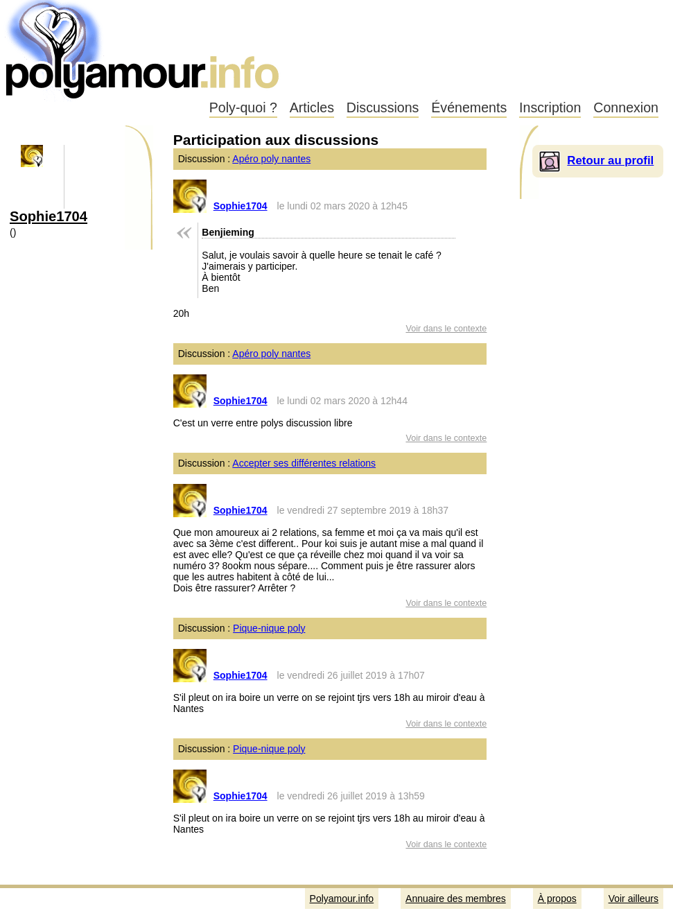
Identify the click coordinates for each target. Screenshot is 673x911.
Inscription (550, 107)
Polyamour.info (143, 48)
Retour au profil (610, 160)
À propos (557, 898)
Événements (469, 107)
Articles (312, 107)
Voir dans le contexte (446, 328)
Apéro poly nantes (271, 158)
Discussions (383, 107)
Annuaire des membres (455, 898)
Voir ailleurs (633, 898)
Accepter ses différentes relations (304, 463)
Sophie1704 (48, 216)
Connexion (625, 107)
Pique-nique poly (269, 628)
